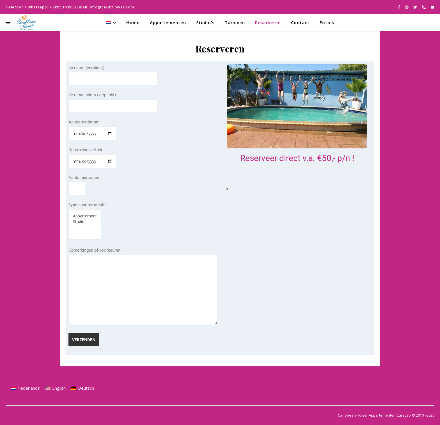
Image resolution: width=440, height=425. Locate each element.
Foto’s (327, 22)
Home (133, 22)
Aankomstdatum (92, 128)
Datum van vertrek (92, 155)
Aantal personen (83, 183)
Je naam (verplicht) (113, 73)
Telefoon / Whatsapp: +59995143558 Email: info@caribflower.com (70, 7)
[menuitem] (113, 22)
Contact (300, 22)
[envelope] (432, 7)
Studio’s (205, 22)
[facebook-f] (399, 7)
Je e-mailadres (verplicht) (113, 100)
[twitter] (415, 7)
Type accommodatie (87, 221)
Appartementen (168, 22)
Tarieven (235, 22)
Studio (84, 221)
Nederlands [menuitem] (28, 388)
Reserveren (268, 22)
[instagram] (407, 7)
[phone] (424, 7)
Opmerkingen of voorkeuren (142, 287)
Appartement (84, 216)
